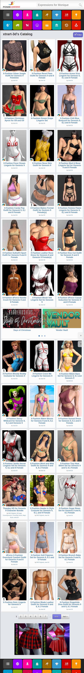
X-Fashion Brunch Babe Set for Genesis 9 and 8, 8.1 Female (70, 545)
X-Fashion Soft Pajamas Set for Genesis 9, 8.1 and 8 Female (42, 545)
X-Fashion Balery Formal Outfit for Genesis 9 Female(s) (42, 210)
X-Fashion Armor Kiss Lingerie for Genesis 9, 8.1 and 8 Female (69, 75)
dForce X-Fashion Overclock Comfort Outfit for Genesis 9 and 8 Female (14, 546)
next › (56, 604)
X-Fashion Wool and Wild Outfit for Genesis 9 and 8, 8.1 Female (42, 453)
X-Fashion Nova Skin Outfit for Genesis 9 (42, 164)
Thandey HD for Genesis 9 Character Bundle (14, 497)
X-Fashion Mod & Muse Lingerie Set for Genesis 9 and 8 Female (69, 165)
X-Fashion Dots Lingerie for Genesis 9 (14, 591)
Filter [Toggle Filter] (79, 35)
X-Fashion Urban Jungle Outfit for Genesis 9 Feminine (14, 75)
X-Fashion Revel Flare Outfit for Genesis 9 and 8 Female (42, 75)
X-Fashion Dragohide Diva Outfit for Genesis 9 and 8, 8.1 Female (69, 592)
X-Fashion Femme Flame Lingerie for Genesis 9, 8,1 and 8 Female (69, 210)
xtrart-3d (15, 80)
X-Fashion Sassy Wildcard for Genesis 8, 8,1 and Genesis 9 (14, 408)
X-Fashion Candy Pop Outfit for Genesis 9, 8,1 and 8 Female (14, 210)
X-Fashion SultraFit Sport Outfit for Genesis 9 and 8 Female (14, 255)
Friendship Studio (17, 502)
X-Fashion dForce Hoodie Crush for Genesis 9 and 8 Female (14, 300)
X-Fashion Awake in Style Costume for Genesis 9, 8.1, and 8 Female (42, 498)
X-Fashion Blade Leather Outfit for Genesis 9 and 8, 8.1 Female (41, 592)
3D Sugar (19, 500)
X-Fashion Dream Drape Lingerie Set (42, 119)
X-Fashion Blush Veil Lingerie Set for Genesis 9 (42, 300)
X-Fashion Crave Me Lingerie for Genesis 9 (42, 362)
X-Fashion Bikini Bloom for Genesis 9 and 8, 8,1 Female (42, 408)
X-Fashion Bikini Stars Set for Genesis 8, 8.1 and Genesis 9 (70, 363)
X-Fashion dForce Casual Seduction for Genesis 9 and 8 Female (69, 300)
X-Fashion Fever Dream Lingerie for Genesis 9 (14, 164)
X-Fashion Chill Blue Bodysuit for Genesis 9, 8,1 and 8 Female (70, 120)
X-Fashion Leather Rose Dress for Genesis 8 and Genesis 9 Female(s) (42, 255)
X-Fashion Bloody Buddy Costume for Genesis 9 (14, 362)
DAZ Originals (12, 500)
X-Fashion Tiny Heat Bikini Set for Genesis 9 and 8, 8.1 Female (70, 453)
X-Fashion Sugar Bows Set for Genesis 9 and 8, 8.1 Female (70, 498)
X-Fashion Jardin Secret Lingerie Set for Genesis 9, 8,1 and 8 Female (14, 453)
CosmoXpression (7, 502)
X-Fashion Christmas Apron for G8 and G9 (14, 119)
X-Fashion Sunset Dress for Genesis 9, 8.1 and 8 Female (69, 408)
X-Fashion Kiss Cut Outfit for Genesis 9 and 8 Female (70, 255)
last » (65, 604)
